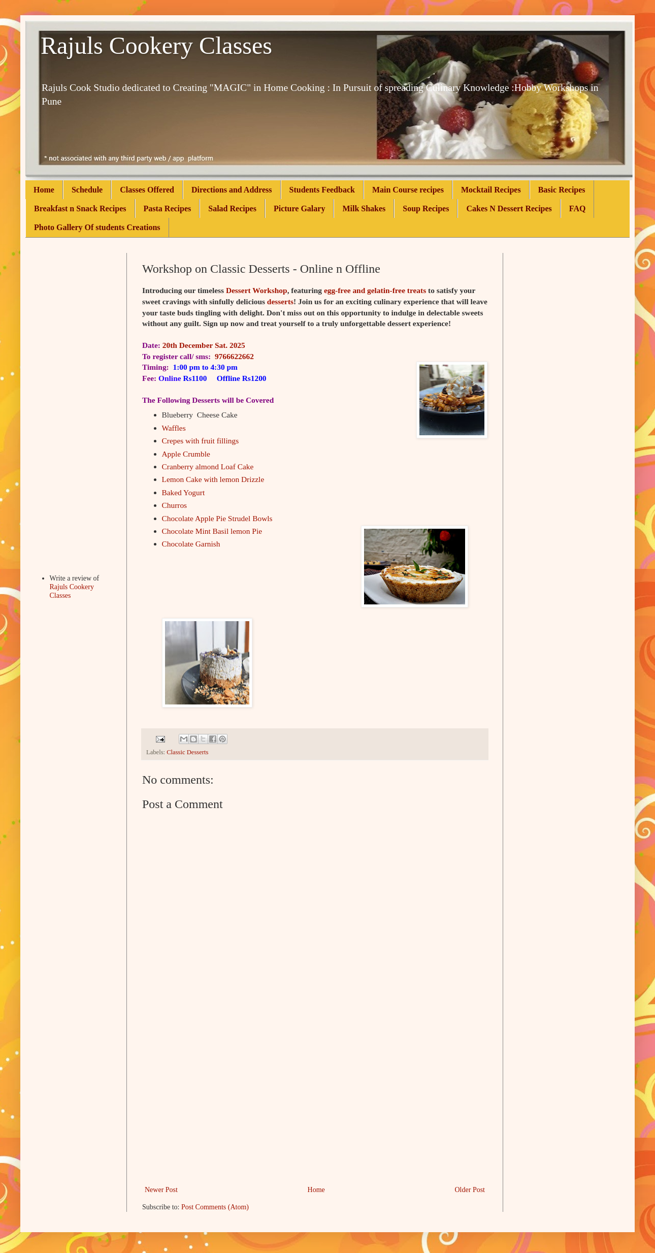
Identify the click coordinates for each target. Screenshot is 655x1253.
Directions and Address (231, 189)
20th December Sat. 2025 (203, 345)
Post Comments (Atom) (215, 1207)
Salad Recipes (232, 208)
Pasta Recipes (167, 208)
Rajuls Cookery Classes (156, 45)
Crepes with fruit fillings (200, 440)
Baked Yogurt (183, 492)
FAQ (577, 208)
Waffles (174, 428)
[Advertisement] (314, 1107)
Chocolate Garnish (191, 543)
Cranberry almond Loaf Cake (208, 466)
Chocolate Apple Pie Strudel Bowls (217, 518)
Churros (174, 505)
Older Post (470, 1190)
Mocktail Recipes (491, 189)
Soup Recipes (426, 208)
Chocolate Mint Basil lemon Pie (212, 531)
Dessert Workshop (256, 290)
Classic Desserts (187, 752)
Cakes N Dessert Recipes (508, 208)
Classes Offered (147, 189)
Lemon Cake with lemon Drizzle (213, 479)
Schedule (87, 189)
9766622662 (234, 356)
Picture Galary (299, 208)
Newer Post (161, 1190)
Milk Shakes (363, 208)
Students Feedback (322, 189)
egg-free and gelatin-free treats (375, 290)
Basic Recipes (561, 189)
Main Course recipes (408, 189)
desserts (280, 301)
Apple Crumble (186, 453)
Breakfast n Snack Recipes (80, 208)
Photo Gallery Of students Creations (97, 227)
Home (44, 189)
